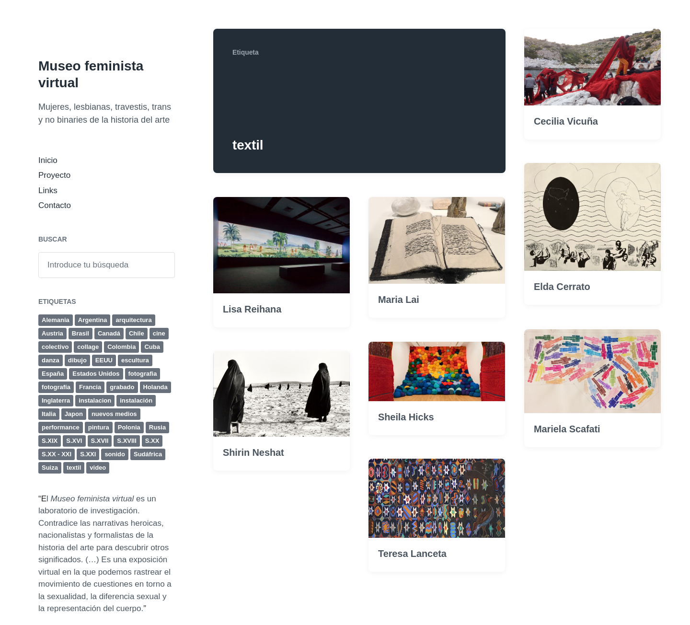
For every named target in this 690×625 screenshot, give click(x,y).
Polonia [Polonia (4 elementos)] (129, 427)
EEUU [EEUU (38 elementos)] (104, 360)
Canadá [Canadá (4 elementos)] (109, 333)
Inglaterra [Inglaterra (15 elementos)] (56, 400)
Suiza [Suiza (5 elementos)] (50, 467)
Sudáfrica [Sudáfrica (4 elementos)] (148, 454)
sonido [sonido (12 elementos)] (114, 454)
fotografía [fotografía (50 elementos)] (56, 387)
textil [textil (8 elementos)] (74, 467)
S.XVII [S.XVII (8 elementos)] (100, 440)
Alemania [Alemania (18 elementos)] (55, 320)
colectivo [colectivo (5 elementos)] (55, 346)
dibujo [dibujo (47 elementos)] (77, 360)
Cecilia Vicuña (566, 121)
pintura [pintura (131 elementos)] (98, 427)
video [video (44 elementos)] (98, 467)
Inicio (48, 160)
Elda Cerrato (562, 287)
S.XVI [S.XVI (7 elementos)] (74, 440)
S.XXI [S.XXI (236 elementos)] (88, 454)
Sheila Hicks (406, 441)
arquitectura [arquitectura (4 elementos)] (133, 320)
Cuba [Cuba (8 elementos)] (152, 346)
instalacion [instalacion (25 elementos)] (95, 400)
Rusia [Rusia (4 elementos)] (157, 427)
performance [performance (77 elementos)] (61, 427)
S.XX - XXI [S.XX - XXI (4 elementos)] (56, 454)
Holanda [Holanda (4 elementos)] (155, 387)
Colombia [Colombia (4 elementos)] (121, 346)
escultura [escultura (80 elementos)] (135, 360)
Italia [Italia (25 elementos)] (49, 413)
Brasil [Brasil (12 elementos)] (80, 333)
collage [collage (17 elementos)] (88, 346)
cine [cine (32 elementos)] (159, 333)
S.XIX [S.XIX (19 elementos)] (50, 440)
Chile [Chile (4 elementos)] (136, 333)
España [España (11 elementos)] (53, 373)
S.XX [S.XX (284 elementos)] (152, 440)
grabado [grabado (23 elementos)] (122, 387)
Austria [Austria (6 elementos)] (52, 333)
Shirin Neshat (253, 477)
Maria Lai (398, 300)
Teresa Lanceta (412, 578)
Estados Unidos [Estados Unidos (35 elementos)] (95, 373)
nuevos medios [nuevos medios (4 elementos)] (114, 413)
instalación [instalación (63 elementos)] (136, 400)
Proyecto (54, 175)
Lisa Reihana (252, 309)
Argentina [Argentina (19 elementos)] (92, 320)
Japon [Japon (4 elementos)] (74, 413)
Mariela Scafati (567, 453)
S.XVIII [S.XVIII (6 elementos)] (126, 440)
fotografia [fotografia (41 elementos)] (142, 373)
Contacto (54, 205)
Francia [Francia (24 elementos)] (90, 387)
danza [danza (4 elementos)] (50, 360)
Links (48, 190)
